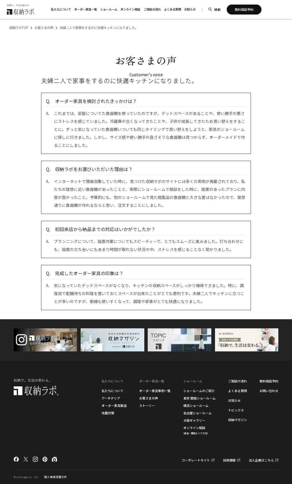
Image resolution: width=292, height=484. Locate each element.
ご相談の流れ (237, 381)
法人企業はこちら (261, 460)
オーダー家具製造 (114, 405)
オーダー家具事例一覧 (155, 390)
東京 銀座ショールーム (199, 398)
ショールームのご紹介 (199, 390)
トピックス (236, 410)
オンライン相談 (195, 430)
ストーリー (147, 405)
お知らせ (234, 400)
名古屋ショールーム (197, 413)
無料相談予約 (268, 381)
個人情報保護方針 (55, 477)
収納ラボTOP (18, 27)
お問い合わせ (268, 390)
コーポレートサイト (196, 460)
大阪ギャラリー (194, 420)
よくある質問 (237, 390)
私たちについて (112, 390)
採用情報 (229, 460)
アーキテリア (111, 398)
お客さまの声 (44, 27)
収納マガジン (237, 419)
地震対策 (108, 413)
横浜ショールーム (195, 405)
